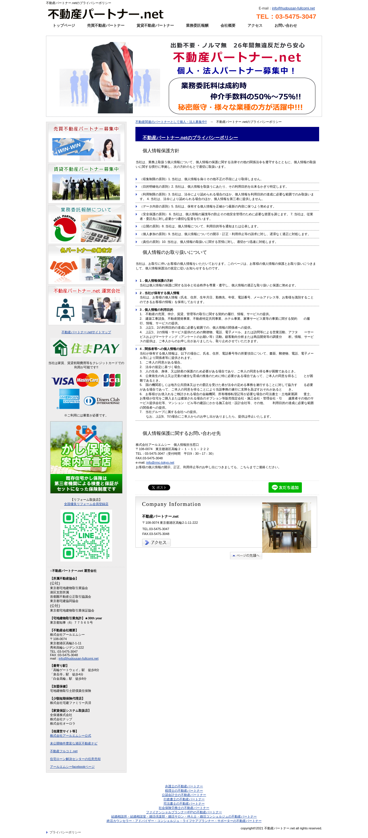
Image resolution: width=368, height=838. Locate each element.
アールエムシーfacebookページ (72, 766)
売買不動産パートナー (105, 25)
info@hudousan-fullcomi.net (293, 8)
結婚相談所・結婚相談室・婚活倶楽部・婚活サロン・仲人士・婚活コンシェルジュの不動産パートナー (184, 816)
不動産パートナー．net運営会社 (86, 305)
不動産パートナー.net (110, 13)
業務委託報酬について (86, 224)
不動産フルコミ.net (64, 751)
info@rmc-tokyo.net (160, 462)
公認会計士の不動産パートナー (184, 795)
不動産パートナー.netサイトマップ (86, 332)
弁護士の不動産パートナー (184, 786)
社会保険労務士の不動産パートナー (184, 808)
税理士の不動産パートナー (184, 790)
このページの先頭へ (246, 555)
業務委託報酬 (197, 25)
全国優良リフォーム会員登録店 (86, 504)
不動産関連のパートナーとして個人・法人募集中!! (171, 121)
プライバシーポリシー (65, 832)
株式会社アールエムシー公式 (70, 735)
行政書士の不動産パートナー (184, 799)
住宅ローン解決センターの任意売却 (75, 759)
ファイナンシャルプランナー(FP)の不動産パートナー (184, 812)
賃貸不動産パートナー (155, 25)
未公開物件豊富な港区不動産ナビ (73, 743)
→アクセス (157, 542)
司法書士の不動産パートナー (184, 803)
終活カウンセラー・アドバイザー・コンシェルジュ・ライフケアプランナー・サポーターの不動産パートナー (184, 820)
